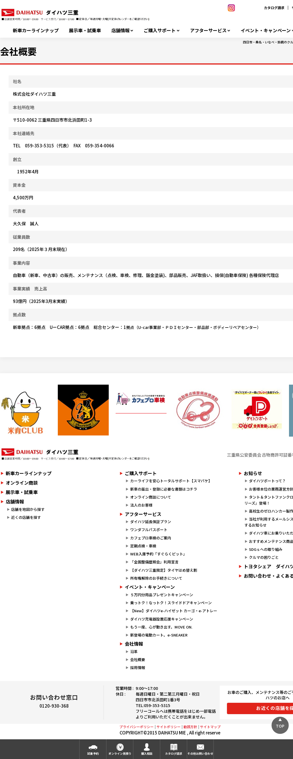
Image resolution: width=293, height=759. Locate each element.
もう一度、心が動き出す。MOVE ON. (161, 627)
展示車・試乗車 (85, 30)
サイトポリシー (169, 726)
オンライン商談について (150, 497)
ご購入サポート (160, 30)
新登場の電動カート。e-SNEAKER (158, 635)
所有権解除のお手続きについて (156, 578)
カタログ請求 (274, 7)
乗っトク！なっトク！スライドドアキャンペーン (171, 602)
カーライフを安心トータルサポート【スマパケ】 (171, 480)
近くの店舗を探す (26, 517)
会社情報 (134, 643)
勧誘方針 (190, 726)
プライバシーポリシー (136, 726)
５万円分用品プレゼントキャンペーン (161, 594)
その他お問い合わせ (200, 753)
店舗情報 (120, 30)
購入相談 (147, 753)
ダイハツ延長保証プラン (150, 521)
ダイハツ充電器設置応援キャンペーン (161, 619)
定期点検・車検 (143, 546)
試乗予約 (93, 753)
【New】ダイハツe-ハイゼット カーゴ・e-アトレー (173, 610)
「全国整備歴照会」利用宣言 (154, 562)
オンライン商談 (22, 482)
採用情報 (137, 667)
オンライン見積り (119, 753)
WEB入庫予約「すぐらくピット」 (158, 554)
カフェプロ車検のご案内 (150, 538)
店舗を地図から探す (28, 509)
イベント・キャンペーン (150, 586)
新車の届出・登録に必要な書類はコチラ (163, 489)
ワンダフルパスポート (148, 529)
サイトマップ (210, 726)
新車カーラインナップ (36, 30)
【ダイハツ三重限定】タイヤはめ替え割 (163, 570)
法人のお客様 (141, 505)
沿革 (134, 651)
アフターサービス (208, 30)
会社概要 (137, 659)
